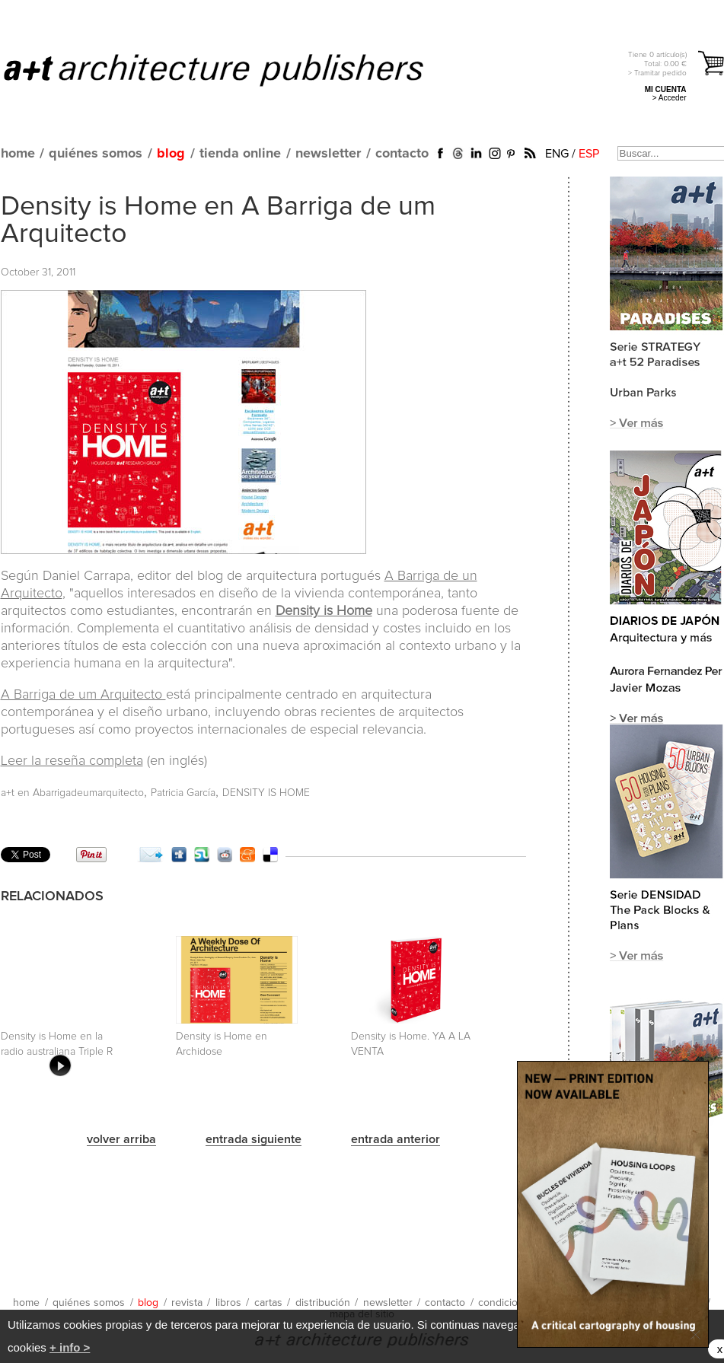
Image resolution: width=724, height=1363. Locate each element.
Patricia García (183, 793)
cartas (268, 1303)
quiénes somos (95, 154)
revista (187, 1303)
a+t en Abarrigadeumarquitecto (72, 793)
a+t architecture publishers (232, 69)
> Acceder (669, 98)
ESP (589, 154)
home (18, 154)
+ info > (69, 1347)
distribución (322, 1303)
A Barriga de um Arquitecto (83, 695)
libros (228, 1303)
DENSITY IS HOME (266, 793)
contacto (402, 154)
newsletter (328, 154)
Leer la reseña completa (72, 761)
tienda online (240, 154)
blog (171, 154)
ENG (557, 154)
